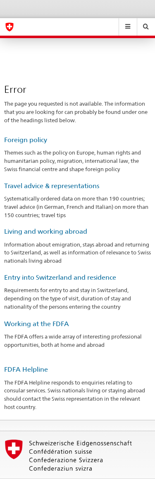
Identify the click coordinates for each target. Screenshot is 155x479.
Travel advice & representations (51, 186)
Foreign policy (25, 140)
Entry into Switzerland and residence (60, 277)
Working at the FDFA (36, 324)
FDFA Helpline (26, 369)
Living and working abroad (45, 231)
